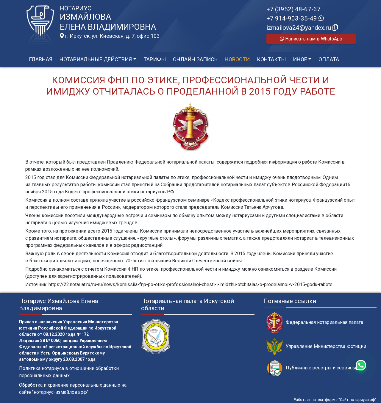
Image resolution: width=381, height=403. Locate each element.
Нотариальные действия (96, 59)
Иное (300, 59)
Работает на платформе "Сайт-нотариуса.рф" (335, 399)
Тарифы (154, 59)
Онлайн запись (195, 59)
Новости (237, 59)
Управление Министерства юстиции (316, 346)
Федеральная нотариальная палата (314, 322)
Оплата (328, 59)
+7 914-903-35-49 (295, 18)
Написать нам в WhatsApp (311, 39)
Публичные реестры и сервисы (311, 368)
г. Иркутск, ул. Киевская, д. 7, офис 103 (110, 36)
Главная (40, 59)
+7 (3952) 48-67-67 (293, 9)
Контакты (271, 59)
